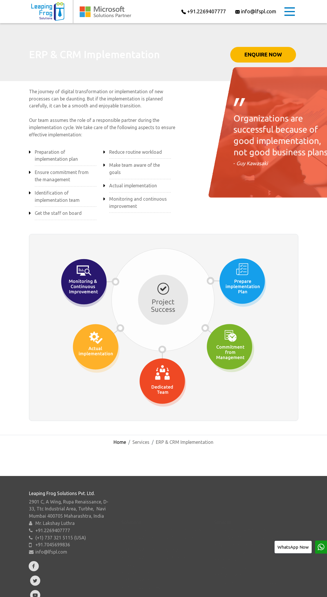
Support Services (235, 539)
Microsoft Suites (142, 575)
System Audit (232, 547)
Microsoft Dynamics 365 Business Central (161, 527)
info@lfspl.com (51, 570)
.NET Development (237, 532)
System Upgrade (235, 554)
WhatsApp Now (293, 547)
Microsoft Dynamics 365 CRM (156, 544)
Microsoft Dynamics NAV (151, 537)
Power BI (134, 552)
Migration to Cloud (238, 562)
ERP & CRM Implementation (247, 524)
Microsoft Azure (142, 567)
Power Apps (137, 560)
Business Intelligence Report (247, 569)
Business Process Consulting (248, 517)
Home (120, 442)
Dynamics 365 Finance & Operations (163, 517)
